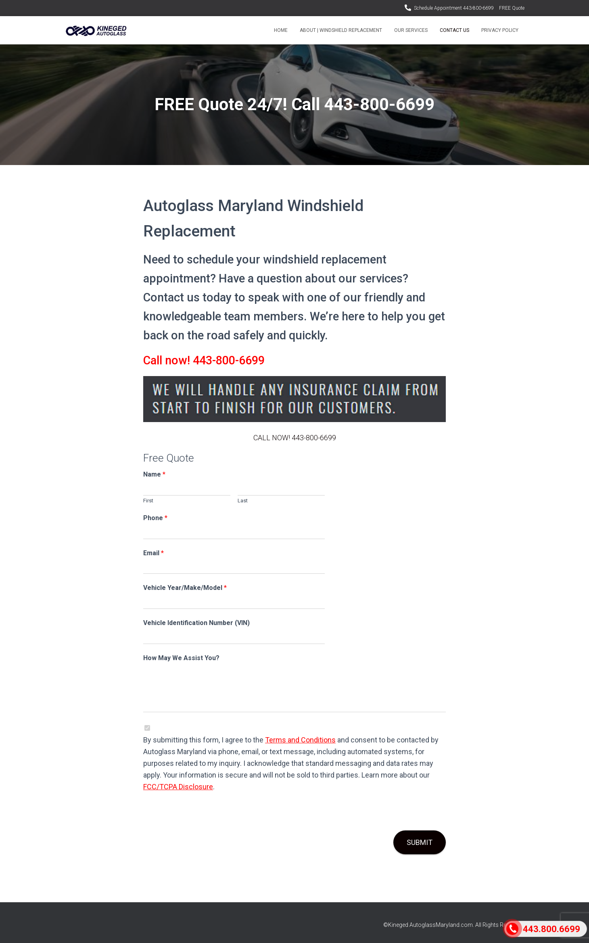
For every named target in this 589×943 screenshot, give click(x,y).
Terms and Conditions (300, 740)
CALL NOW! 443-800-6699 (294, 437)
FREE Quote (511, 8)
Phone (155, 518)
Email (153, 553)
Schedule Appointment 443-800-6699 (454, 8)
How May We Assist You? (181, 658)
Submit (419, 842)
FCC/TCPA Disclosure (178, 786)
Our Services (411, 30)
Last (243, 501)
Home (281, 30)
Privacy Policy (499, 30)
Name (154, 474)
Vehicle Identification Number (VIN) (196, 623)
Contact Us (454, 30)
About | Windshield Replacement (341, 30)
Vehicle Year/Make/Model (185, 588)
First (148, 501)
